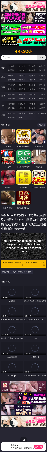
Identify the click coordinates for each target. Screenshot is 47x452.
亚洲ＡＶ (11, 75)
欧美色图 (32, 94)
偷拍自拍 (21, 85)
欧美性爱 (42, 85)
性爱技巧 (42, 108)
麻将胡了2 (11, 70)
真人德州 (21, 66)
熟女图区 (32, 98)
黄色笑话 (32, 108)
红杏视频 (11, 117)
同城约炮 (11, 113)
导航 (3, 115)
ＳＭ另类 (42, 79)
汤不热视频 (42, 113)
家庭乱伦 (21, 104)
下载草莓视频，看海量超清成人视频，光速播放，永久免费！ (24, 264)
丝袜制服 (21, 79)
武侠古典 (42, 104)
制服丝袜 (11, 89)
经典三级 (21, 89)
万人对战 (32, 66)
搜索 (41, 57)
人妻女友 (32, 104)
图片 (3, 96)
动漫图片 (42, 94)
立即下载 (38, 447)
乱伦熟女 (32, 89)
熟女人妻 (11, 79)
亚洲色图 (21, 94)
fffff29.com (23, 51)
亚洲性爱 (11, 85)
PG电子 (11, 66)
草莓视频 (32, 113)
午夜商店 (21, 113)
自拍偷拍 (21, 75)
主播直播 (32, 79)
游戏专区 (42, 66)
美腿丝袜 (11, 98)
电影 (3, 86)
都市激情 (11, 104)
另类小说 (21, 108)
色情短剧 (21, 117)
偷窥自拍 (11, 94)
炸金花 (21, 70)
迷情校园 (11, 108)
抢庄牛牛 (42, 70)
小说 (3, 105)
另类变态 (42, 89)
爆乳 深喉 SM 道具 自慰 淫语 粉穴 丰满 (16, 272)
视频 (3, 77)
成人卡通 (32, 85)
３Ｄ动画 (42, 75)
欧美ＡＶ (32, 75)
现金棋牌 (32, 70)
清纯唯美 (21, 98)
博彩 (3, 68)
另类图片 (42, 98)
